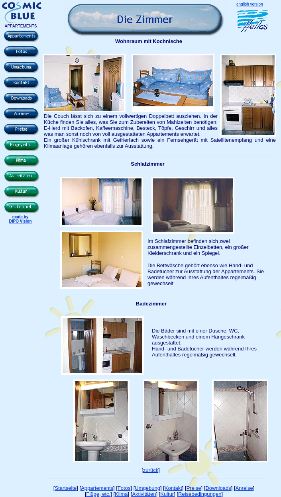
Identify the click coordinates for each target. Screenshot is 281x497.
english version (249, 4)
